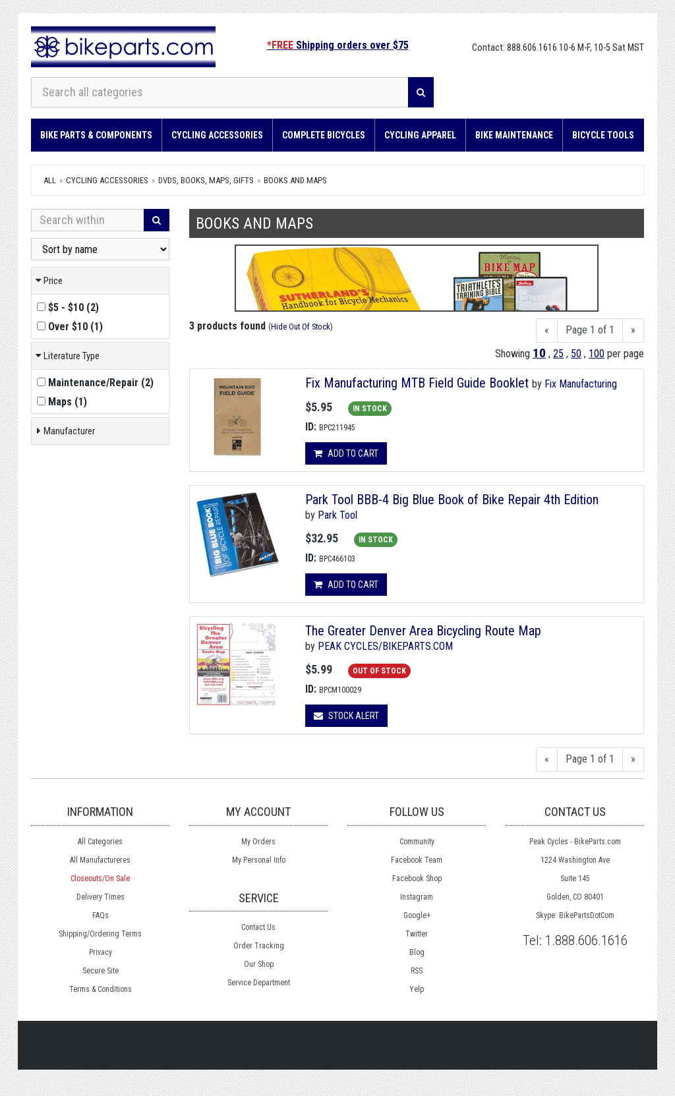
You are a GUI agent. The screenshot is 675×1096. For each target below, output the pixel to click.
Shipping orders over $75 (338, 45)
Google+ (416, 915)
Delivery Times (100, 897)
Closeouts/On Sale (100, 878)
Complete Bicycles (323, 135)
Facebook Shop (417, 878)
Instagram (416, 897)
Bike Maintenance (514, 135)
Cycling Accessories (217, 135)
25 (558, 353)
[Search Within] (87, 220)
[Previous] (547, 330)
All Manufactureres (100, 860)
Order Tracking (258, 945)
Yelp (416, 989)
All (50, 180)
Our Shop (259, 964)
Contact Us (258, 927)
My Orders (258, 841)
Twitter (416, 933)
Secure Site (100, 970)
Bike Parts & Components (96, 135)
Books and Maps (295, 180)
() (68, 307)
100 (596, 353)
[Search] (421, 92)
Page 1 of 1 (590, 330)
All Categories (100, 841)
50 (576, 353)
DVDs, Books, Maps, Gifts (206, 180)
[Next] (633, 330)
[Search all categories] (220, 92)
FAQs (100, 915)
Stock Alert (346, 715)
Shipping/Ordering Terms (100, 933)
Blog (417, 952)
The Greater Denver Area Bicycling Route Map (423, 631)
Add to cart (346, 453)
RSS (417, 970)
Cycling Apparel (420, 135)
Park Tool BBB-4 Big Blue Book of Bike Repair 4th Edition (452, 499)
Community (416, 841)
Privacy (100, 952)
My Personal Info (258, 860)
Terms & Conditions (100, 989)
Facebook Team (416, 860)
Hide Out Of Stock (300, 327)
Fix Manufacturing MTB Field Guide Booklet (417, 383)
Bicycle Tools (603, 135)
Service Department (258, 982)
